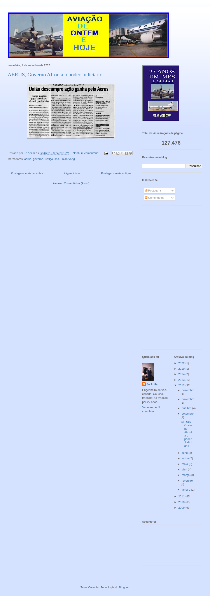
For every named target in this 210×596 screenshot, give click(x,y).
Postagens (153, 190)
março (186, 475)
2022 (182, 363)
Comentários (154, 197)
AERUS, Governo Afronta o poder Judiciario (55, 74)
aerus (28, 159)
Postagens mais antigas (116, 173)
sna (56, 159)
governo (38, 159)
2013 (182, 379)
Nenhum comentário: (86, 153)
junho (185, 458)
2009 (182, 507)
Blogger (124, 587)
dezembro (188, 390)
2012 (182, 385)
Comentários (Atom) (76, 183)
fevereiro (187, 480)
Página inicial (72, 173)
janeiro (186, 489)
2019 (182, 368)
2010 (182, 502)
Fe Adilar (153, 384)
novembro (188, 399)
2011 (182, 496)
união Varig (68, 159)
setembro (188, 413)
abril (185, 469)
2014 (182, 374)
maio (185, 464)
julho (185, 452)
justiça (49, 159)
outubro (187, 408)
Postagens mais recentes (27, 173)
